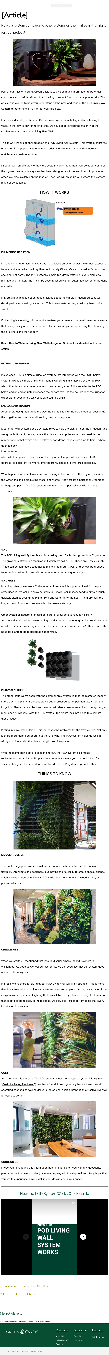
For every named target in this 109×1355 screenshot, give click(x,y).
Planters (59, 1344)
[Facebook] (96, 1337)
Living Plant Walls (63, 1340)
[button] (61, 5)
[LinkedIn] (103, 1337)
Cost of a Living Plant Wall (18, 1084)
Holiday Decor (80, 1340)
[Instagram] (93, 1337)
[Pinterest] (99, 1337)
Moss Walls (60, 1336)
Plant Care (78, 1336)
